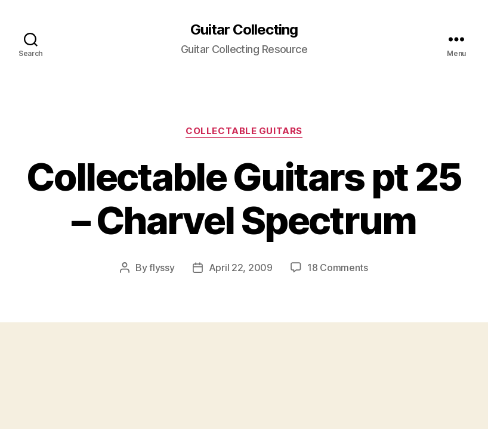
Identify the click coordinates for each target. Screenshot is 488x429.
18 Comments (337, 267)
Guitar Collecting (244, 30)
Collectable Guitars (244, 131)
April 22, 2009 (241, 267)
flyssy (161, 267)
